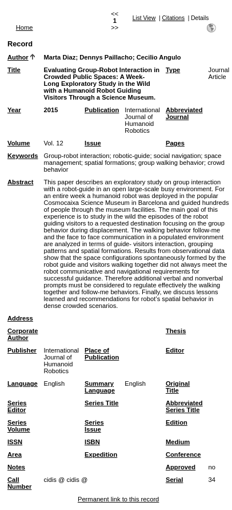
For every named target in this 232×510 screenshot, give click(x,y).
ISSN (14, 441)
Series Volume (18, 426)
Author (18, 57)
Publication (102, 109)
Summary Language (100, 387)
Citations (173, 18)
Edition (176, 422)
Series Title (102, 403)
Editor (175, 350)
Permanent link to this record (118, 499)
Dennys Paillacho (106, 57)
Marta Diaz (59, 57)
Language (22, 383)
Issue (93, 143)
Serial (174, 479)
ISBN (92, 441)
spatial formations (110, 162)
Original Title (178, 387)
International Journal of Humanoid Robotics (142, 120)
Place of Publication (102, 354)
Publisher (22, 350)
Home (24, 27)
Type (173, 69)
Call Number (19, 483)
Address (20, 318)
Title (14, 69)
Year (14, 109)
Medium (178, 441)
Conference (183, 454)
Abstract (20, 182)
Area (14, 454)
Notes (16, 467)
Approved (180, 467)
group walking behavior (171, 162)
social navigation (177, 155)
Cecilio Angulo (159, 57)
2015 (50, 109)
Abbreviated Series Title (184, 406)
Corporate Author (22, 334)
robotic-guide (131, 155)
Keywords (22, 155)
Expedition (101, 454)
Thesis (176, 330)
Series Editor (17, 406)
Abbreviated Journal (184, 113)
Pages (175, 143)
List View (144, 18)
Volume (18, 143)
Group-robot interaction (76, 155)
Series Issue (94, 426)
